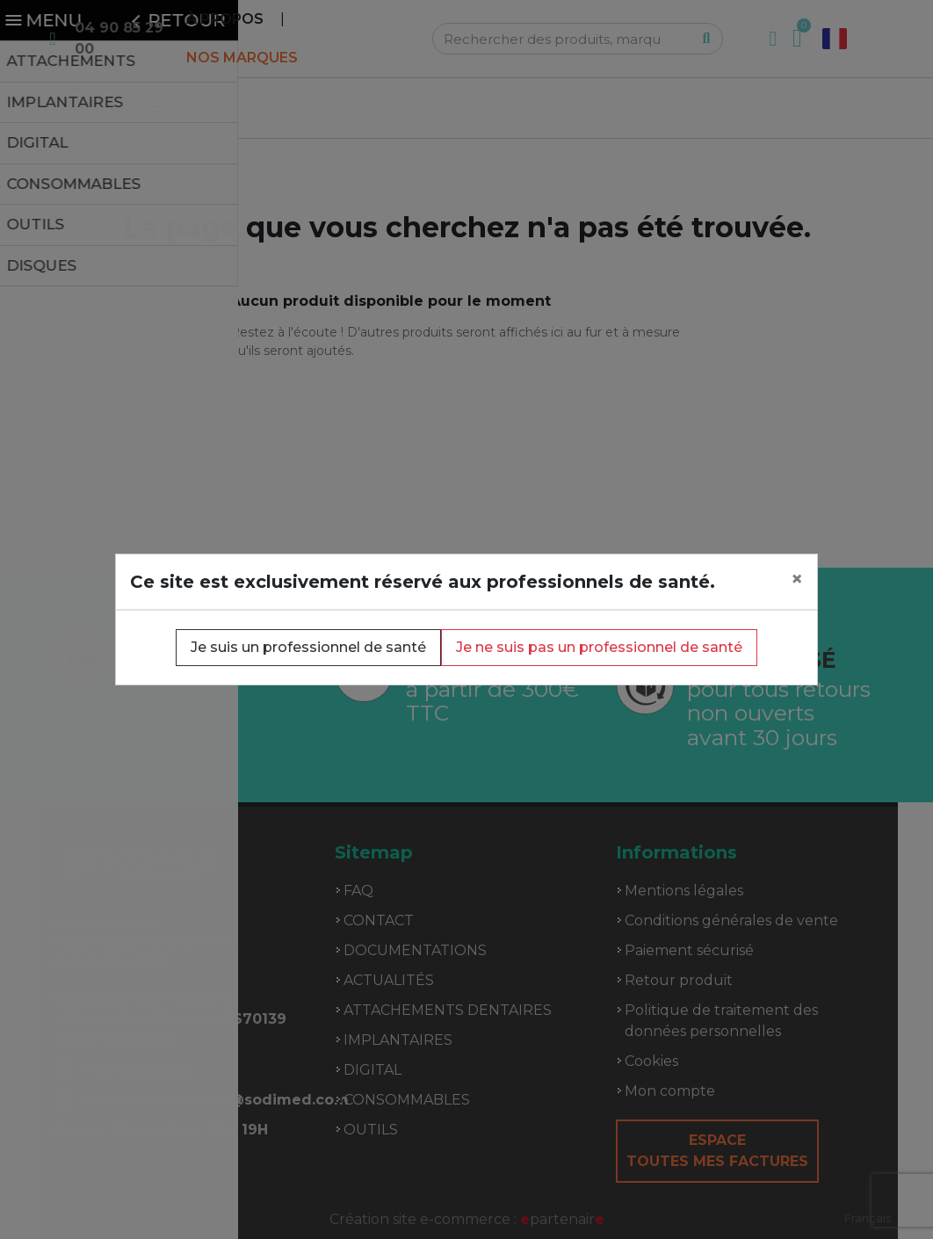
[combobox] (867, 1218)
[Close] (797, 579)
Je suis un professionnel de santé (308, 647)
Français (867, 1218)
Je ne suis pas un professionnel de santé (599, 647)
